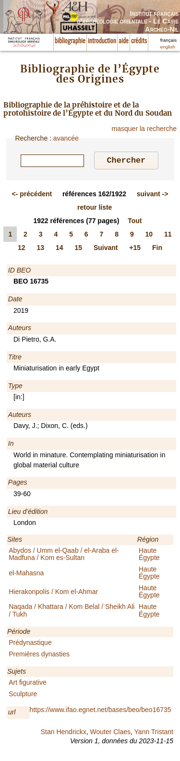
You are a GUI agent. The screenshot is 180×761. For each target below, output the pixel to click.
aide (124, 41)
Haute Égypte (149, 555)
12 (21, 249)
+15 (135, 249)
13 (40, 249)
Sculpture (23, 695)
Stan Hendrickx (63, 733)
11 (168, 235)
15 (78, 249)
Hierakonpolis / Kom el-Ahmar (53, 593)
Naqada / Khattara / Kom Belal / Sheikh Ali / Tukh (71, 611)
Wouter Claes (110, 733)
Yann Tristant (153, 733)
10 (149, 235)
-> (152, 195)
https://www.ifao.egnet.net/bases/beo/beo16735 (100, 711)
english (167, 46)
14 (59, 249)
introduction (102, 41)
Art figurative (28, 684)
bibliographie (70, 41)
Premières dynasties (39, 655)
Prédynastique (30, 644)
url (12, 713)
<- (32, 195)
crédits (139, 41)
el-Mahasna (26, 574)
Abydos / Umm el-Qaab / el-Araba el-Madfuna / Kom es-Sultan (64, 555)
